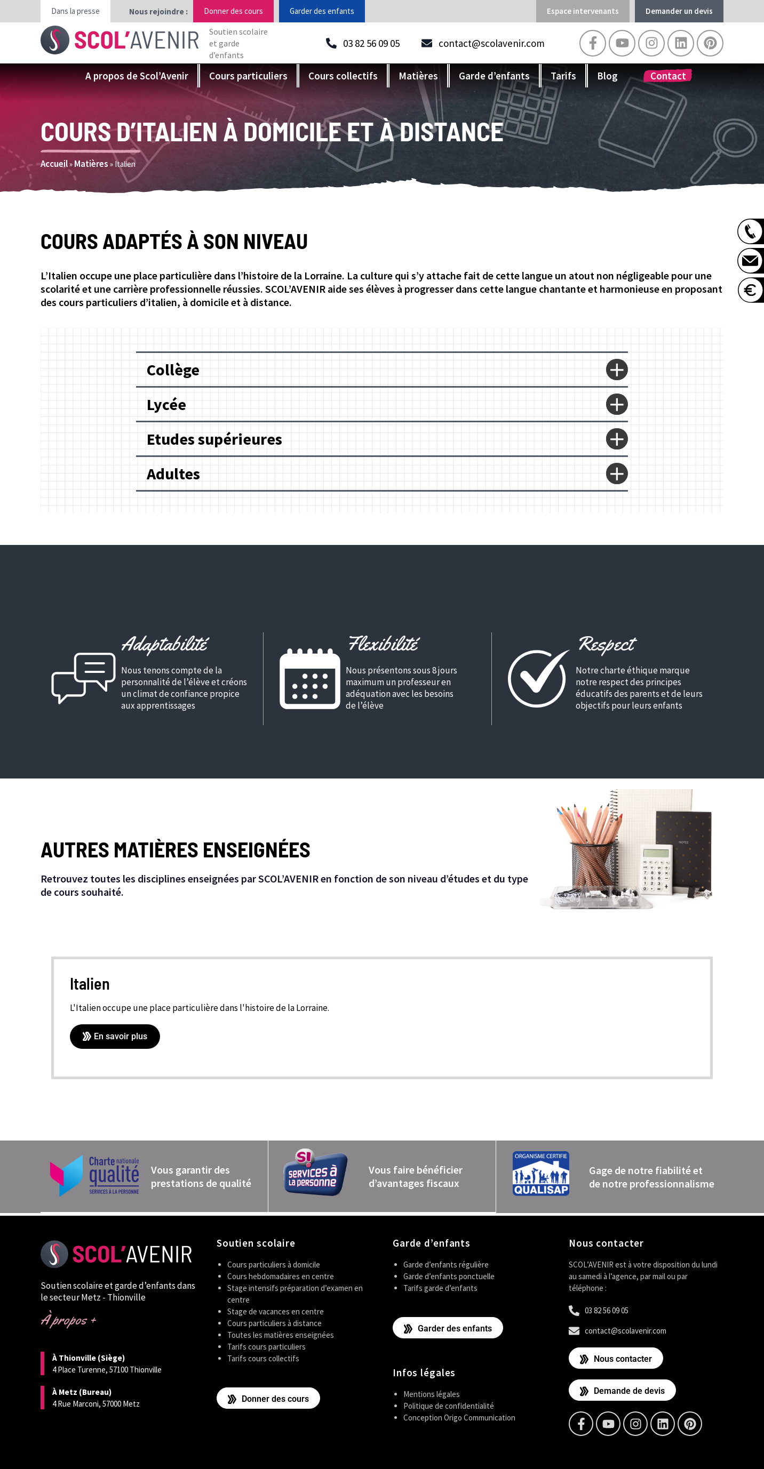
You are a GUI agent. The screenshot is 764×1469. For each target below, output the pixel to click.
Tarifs (563, 75)
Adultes (173, 473)
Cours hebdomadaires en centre (280, 1275)
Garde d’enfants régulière (446, 1263)
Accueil (54, 164)
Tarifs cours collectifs (263, 1357)
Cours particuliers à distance (274, 1322)
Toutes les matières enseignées (280, 1334)
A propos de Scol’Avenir (136, 75)
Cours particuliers (248, 75)
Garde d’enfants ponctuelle (449, 1275)
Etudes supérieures (214, 439)
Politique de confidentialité (448, 1405)
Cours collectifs (343, 75)
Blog (607, 75)
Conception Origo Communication (459, 1416)
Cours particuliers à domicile (273, 1263)
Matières (418, 75)
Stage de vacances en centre (275, 1310)
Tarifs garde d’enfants (440, 1287)
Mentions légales (431, 1393)
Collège (173, 369)
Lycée (166, 404)
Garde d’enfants (494, 75)
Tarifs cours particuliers (266, 1345)
